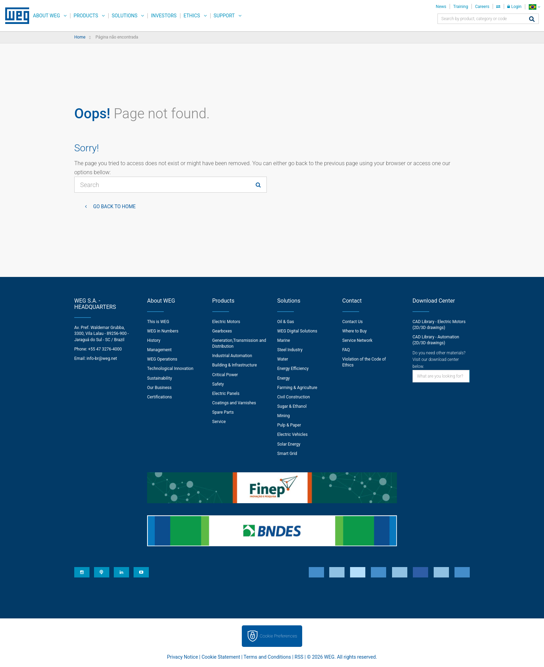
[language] (534, 7)
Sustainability (159, 378)
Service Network (357, 340)
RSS (299, 657)
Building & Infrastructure (234, 365)
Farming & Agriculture (297, 387)
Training (460, 6)
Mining (283, 415)
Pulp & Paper (289, 425)
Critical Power (225, 374)
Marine (283, 340)
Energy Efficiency (292, 368)
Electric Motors (226, 321)
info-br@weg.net (102, 358)
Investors (164, 15)
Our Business (159, 387)
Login (514, 6)
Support (224, 15)
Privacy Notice (182, 657)
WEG (14, 15)
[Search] (532, 20)
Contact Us (352, 321)
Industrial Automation (232, 355)
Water (282, 359)
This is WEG (158, 321)
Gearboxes (222, 331)
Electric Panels (226, 393)
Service (219, 421)
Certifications (159, 397)
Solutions (124, 15)
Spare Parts (223, 412)
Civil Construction (293, 397)
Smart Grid (287, 453)
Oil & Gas (285, 321)
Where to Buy (354, 331)
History (153, 340)
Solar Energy (288, 444)
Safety (218, 384)
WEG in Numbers (162, 331)
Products (86, 15)
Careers (482, 6)
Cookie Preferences (278, 636)
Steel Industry (290, 349)
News (441, 6)
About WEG (46, 15)
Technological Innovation (170, 368)
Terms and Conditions (267, 657)
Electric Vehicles (292, 434)
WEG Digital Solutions (297, 331)
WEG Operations (162, 359)
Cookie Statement (221, 657)
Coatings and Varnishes (234, 402)
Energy (283, 378)
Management (159, 349)
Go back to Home (114, 206)
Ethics (192, 15)
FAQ (346, 349)
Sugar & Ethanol (292, 406)
